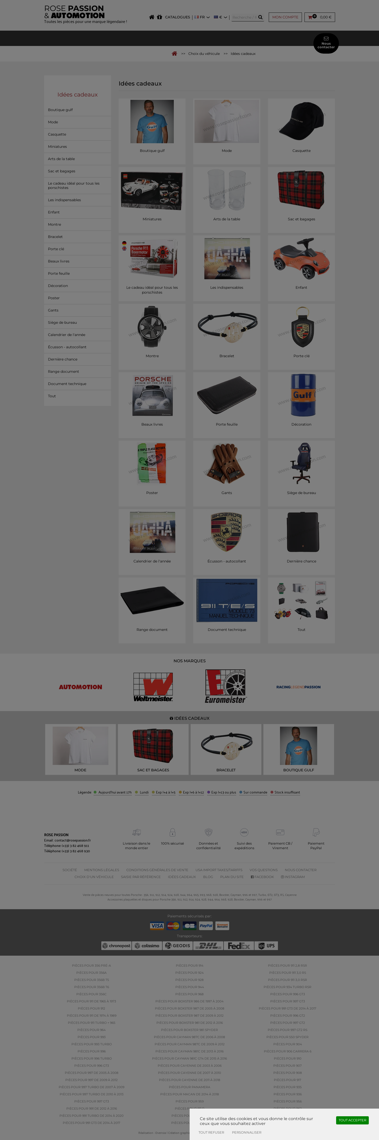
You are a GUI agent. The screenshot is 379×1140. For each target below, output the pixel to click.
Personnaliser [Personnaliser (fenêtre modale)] (246, 1132)
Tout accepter (352, 1120)
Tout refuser (211, 1132)
